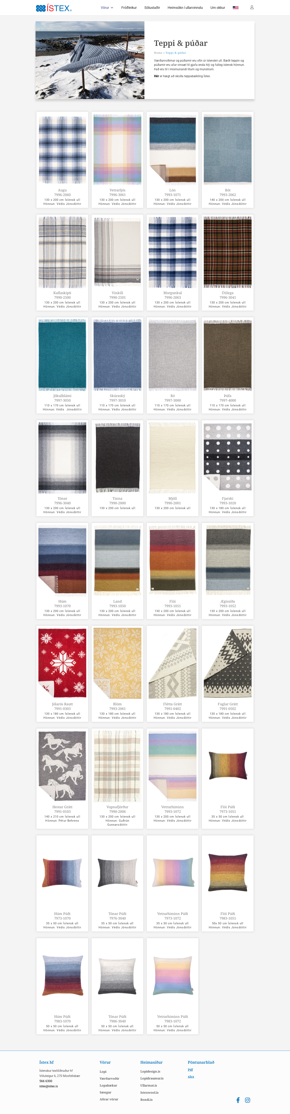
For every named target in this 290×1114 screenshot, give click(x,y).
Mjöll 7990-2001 (172, 500)
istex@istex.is (48, 1086)
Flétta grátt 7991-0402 (172, 706)
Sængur (105, 1092)
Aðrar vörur (109, 1099)
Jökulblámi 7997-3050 (62, 398)
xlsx (191, 1076)
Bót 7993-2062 (228, 192)
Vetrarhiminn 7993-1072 (172, 809)
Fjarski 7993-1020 (228, 500)
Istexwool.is (149, 1092)
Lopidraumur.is (152, 1078)
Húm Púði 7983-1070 (62, 1018)
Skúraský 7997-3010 (117, 398)
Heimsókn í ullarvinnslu (185, 8)
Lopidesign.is (150, 1071)
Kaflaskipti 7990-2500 (62, 295)
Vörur (107, 8)
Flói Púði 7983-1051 (228, 915)
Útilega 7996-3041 (228, 295)
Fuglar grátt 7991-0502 (228, 706)
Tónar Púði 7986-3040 (117, 1018)
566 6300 (45, 1081)
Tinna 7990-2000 (117, 500)
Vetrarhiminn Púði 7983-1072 (172, 1018)
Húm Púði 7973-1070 (62, 915)
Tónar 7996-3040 (62, 500)
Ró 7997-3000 (172, 398)
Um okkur (217, 8)
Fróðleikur (129, 8)
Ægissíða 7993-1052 (228, 603)
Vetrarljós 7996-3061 (117, 192)
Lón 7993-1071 (172, 192)
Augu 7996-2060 (62, 192)
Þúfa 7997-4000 (228, 398)
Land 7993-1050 (117, 603)
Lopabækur (108, 1085)
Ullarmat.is (148, 1085)
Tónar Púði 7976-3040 (117, 915)
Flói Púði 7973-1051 (228, 809)
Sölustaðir (152, 8)
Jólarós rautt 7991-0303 (62, 706)
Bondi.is (146, 1099)
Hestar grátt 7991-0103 (62, 809)
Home (158, 53)
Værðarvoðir (109, 1078)
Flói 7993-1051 (172, 603)
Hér (157, 76)
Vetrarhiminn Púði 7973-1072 (172, 915)
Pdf (190, 1070)
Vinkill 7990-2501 (117, 295)
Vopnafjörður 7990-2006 (117, 809)
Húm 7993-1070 (62, 603)
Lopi (103, 1071)
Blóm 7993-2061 (117, 706)
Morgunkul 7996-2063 (172, 295)
